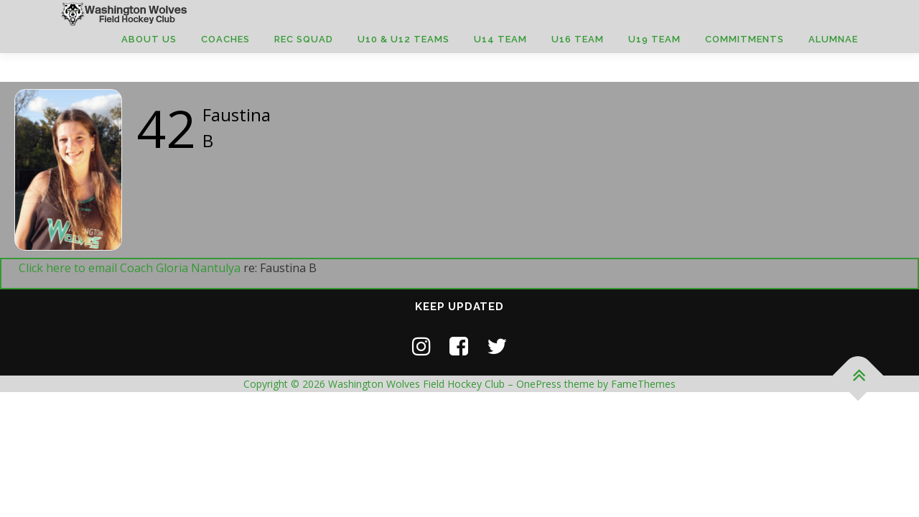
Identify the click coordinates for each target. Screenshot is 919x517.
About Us (149, 39)
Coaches (225, 39)
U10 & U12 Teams (403, 39)
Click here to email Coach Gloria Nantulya (130, 268)
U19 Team (654, 39)
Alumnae (833, 39)
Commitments (744, 39)
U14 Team (500, 39)
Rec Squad (303, 39)
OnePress (538, 384)
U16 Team (577, 39)
